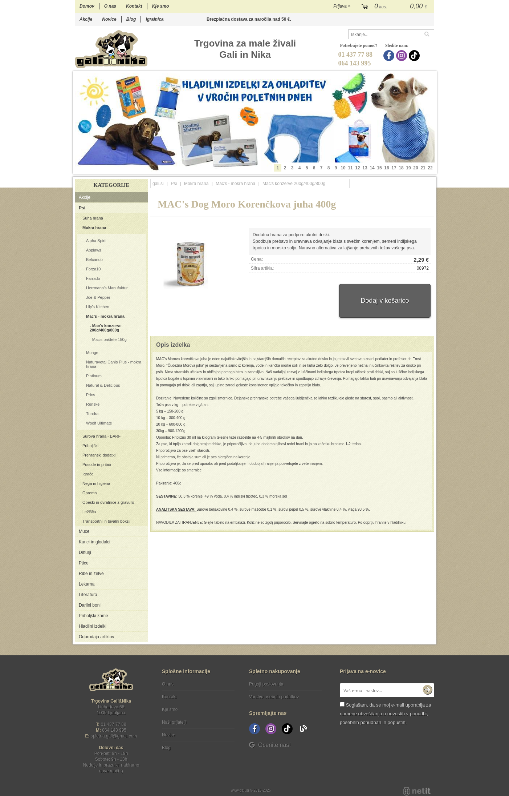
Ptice (84, 563)
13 (364, 167)
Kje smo (160, 6)
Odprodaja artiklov (96, 636)
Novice (109, 19)
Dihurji (85, 552)
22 (430, 167)
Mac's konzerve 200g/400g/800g (106, 327)
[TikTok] (415, 55)
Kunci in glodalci (94, 541)
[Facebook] (389, 55)
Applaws (93, 250)
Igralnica (154, 19)
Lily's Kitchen (97, 307)
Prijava (341, 6)
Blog (131, 19)
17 (393, 167)
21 (422, 167)
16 (386, 167)
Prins (90, 395)
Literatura (88, 594)
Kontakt (134, 6)
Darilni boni (90, 605)
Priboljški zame (93, 615)
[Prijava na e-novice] (427, 690)
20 (415, 167)
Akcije (86, 19)
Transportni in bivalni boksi (106, 521)
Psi (82, 207)
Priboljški (90, 445)
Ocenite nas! (270, 745)
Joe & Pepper (98, 297)
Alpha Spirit (96, 240)
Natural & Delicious (103, 385)
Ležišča (89, 512)
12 (357, 167)
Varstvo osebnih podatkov (274, 696)
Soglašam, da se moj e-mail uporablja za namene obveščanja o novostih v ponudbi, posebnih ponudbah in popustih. (385, 713)
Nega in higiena (96, 483)
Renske (92, 404)
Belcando (94, 259)
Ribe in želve (91, 573)
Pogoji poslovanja (266, 684)
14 (372, 167)
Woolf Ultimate (99, 423)
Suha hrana (92, 218)
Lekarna (86, 584)
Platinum (94, 376)
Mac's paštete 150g (109, 339)
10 (343, 167)
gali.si (158, 183)
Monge (92, 352)
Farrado (93, 278)
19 (408, 167)
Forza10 (93, 269)
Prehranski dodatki (98, 455)
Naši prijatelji (174, 722)
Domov (87, 6)
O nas (110, 6)
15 (379, 167)
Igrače (88, 474)
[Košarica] (395, 6)
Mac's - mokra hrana (105, 316)
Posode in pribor (96, 464)
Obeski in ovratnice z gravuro (108, 502)
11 (350, 167)
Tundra (92, 413)
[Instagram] (402, 55)
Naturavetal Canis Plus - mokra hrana (113, 364)
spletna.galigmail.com (114, 736)
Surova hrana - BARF (101, 436)
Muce (84, 531)
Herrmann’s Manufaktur (107, 288)
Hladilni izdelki (92, 626)
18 (401, 167)
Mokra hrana (94, 227)
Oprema (89, 493)
